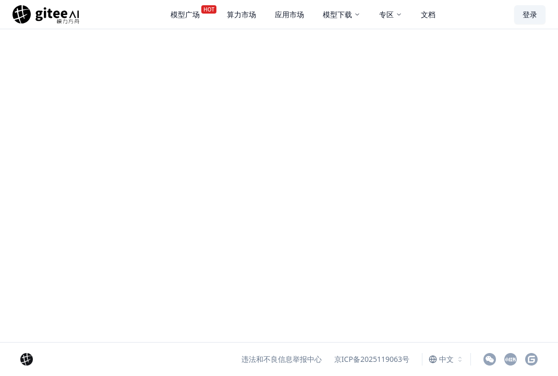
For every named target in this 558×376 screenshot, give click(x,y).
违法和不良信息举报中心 (281, 359)
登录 (530, 14)
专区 (390, 14)
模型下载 (341, 14)
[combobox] (446, 359)
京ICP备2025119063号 (371, 359)
